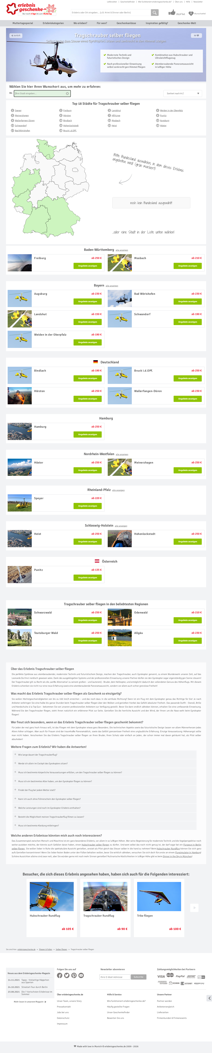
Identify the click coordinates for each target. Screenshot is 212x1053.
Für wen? (102, 23)
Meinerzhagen (22, 115)
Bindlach (67, 120)
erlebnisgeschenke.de (26, 949)
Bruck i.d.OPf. (70, 130)
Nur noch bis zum (37, 14)
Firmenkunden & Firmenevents (172, 1018)
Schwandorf (21, 125)
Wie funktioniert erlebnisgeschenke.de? (154, 1)
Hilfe (188, 1)
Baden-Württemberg (106, 250)
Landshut (116, 110)
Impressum (62, 1023)
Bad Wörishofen (22, 130)
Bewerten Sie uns (115, 1018)
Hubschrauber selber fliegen (95, 844)
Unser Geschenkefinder (118, 1012)
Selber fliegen (61, 949)
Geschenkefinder (127, 1)
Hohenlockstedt (71, 125)
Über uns (179, 1)
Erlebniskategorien (53, 23)
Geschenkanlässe (126, 23)
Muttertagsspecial (23, 23)
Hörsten (67, 115)
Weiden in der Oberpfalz (171, 110)
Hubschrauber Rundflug (168, 848)
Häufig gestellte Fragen (118, 1006)
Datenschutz (63, 1018)
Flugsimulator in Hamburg (188, 852)
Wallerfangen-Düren (25, 120)
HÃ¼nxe (116, 115)
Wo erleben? (80, 23)
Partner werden (164, 1001)
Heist (114, 125)
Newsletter (198, 1)
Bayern (106, 285)
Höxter (163, 125)
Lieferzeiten (112, 1)
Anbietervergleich (165, 1006)
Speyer (18, 110)
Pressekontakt (64, 1006)
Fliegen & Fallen (45, 949)
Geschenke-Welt (187, 23)
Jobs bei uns (63, 1012)
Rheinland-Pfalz (106, 490)
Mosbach (116, 120)
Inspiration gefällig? (157, 23)
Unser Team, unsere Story (69, 1001)
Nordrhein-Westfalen (106, 454)
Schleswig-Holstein (106, 525)
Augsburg (164, 120)
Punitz (163, 115)
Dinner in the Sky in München (177, 856)
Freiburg (67, 110)
